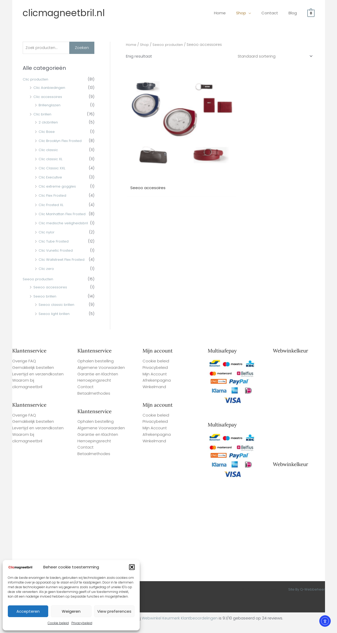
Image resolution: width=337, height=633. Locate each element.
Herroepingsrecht (94, 389)
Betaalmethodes (93, 402)
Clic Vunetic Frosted (57, 259)
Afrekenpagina (157, 389)
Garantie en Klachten (97, 383)
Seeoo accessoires (51, 296)
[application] (255, 13)
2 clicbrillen (49, 123)
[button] (131, 567)
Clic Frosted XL (52, 205)
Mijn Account (155, 383)
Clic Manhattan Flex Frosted (64, 214)
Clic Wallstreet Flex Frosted (63, 268)
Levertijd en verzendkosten (38, 383)
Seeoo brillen (45, 305)
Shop (145, 44)
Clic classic (49, 150)
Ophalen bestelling (95, 370)
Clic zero (46, 277)
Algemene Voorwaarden (101, 376)
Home (131, 44)
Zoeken (82, 48)
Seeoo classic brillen (58, 313)
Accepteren (28, 611)
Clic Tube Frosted (55, 250)
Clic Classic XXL (53, 168)
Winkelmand (154, 395)
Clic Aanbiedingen (50, 88)
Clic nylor (47, 241)
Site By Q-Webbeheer (306, 598)
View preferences (114, 611)
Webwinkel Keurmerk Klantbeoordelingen (180, 627)
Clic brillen (42, 114)
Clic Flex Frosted (53, 196)
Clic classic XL (51, 159)
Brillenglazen (50, 105)
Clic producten (36, 80)
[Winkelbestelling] (273, 56)
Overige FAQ (24, 370)
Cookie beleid (58, 623)
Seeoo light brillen (55, 322)
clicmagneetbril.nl (64, 13)
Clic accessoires (48, 97)
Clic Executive (51, 178)
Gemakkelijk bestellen (33, 376)
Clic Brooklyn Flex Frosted (62, 141)
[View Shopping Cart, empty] (310, 13)
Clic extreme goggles (58, 187)
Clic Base (47, 132)
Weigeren (71, 611)
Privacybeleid (81, 623)
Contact (85, 395)
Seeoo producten (39, 287)
